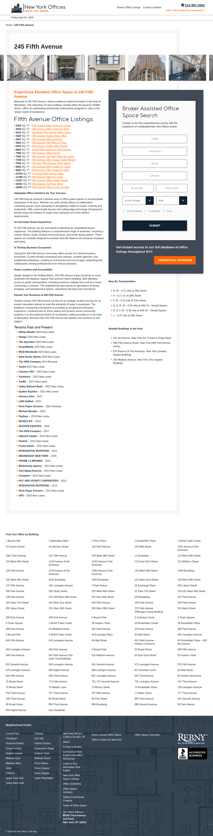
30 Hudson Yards (101, 623)
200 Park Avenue (15, 591)
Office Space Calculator (147, 735)
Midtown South (42, 758)
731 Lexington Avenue (147, 681)
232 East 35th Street (103, 597)
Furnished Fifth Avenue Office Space (51, 132)
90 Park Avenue (186, 704)
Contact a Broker (152, 7)
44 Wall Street (99, 640)
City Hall (39, 738)
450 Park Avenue (58, 649)
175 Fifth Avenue (15, 585)
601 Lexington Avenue (104, 675)
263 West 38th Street (103, 608)
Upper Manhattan (43, 778)
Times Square (41, 768)
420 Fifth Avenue (15, 640)
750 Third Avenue (15, 693)
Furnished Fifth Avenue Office (48, 173)
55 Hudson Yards (187, 655)
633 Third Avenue (144, 675)
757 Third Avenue (58, 693)
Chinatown (11, 738)
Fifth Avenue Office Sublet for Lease (51, 167)
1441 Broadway (57, 579)
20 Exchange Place (145, 585)
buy (169, 211)
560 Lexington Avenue (61, 664)
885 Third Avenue (58, 704)
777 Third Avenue (187, 693)
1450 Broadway (100, 579)
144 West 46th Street (17, 579)
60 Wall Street (185, 670)
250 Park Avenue (187, 602)
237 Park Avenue (187, 597)
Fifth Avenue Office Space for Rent (50, 129)
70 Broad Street (14, 681)
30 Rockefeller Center (146, 623)
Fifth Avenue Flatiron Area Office (49, 136)
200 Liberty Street (187, 585)
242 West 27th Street (17, 602)
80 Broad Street (57, 698)
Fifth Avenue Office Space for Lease (51, 125)
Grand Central (13, 748)
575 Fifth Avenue (187, 664)
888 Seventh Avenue (146, 704)
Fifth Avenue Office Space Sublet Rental (53, 160)
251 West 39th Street (60, 608)
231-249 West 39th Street (62, 597)
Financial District (15, 743)
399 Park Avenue (187, 629)
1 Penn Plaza (99, 541)
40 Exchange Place (102, 634)
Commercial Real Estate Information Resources (73, 755)
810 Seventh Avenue (189, 698)
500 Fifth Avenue (187, 649)
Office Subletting (72, 783)
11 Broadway (142, 555)
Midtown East (13, 758)
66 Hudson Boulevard (189, 675)
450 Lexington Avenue (18, 649)
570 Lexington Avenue (147, 664)
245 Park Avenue (144, 602)
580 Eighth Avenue (59, 670)
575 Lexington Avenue (18, 670)
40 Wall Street (142, 634)
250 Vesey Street (15, 608)
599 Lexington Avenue (104, 670)
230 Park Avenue (15, 597)
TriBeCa (10, 773)
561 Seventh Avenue (103, 664)
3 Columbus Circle (145, 617)
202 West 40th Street (103, 591)
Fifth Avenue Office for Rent (47, 139)
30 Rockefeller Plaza (189, 623)
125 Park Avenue (15, 570)
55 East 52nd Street (145, 655)
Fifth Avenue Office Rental (46, 153)
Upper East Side (15, 778)
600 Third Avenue (58, 675)
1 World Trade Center (189, 541)
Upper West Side (15, 783)
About (66, 742)
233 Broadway (142, 597)
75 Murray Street (101, 687)
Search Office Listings (128, 7)
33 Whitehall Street (59, 629)
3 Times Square (186, 617)
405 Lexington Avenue (190, 634)
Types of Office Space (75, 805)
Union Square (41, 773)
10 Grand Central (15, 546)
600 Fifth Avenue (15, 675)
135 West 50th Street (146, 570)
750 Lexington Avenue (190, 687)
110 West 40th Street (189, 555)
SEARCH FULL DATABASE (175, 258)
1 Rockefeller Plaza (145, 541)
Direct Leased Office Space (106, 735)
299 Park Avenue (58, 617)
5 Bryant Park (99, 649)
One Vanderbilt (57, 710)
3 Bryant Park (99, 617)
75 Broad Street (14, 687)
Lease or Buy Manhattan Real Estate (71, 767)
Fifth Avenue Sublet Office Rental (49, 146)
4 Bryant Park (13, 634)
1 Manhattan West (59, 541)
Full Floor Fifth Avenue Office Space (51, 163)
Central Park (12, 733)
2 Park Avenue (99, 585)
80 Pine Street (99, 698)
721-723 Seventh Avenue (105, 681)
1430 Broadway (186, 570)
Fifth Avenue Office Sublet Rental (49, 180)
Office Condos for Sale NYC (107, 739)
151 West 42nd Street (146, 579)
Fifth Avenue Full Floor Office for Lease (53, 156)
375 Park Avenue (144, 629)
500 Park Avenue (15, 655)
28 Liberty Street (186, 608)
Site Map (33, 831)
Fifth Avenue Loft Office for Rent (49, 143)
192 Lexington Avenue (61, 585)
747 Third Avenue (187, 681)
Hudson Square (14, 753)
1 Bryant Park (13, 541)
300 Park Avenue (15, 629)
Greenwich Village (44, 748)
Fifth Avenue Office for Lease (47, 177)
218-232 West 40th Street (191, 591)
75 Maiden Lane (57, 687)
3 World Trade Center (60, 623)
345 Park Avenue (101, 629)
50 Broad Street (143, 649)
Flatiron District (42, 743)
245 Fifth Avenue (101, 602)
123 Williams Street (188, 561)
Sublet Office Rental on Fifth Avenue (51, 149)
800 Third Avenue (144, 698)
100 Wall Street (143, 546)
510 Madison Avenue (103, 655)
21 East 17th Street (145, 591)
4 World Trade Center (60, 634)
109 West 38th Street (103, 555)
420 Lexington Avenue (61, 640)
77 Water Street (143, 693)
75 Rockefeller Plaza (146, 687)
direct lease (134, 211)
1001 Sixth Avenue (16, 555)
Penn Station (41, 763)
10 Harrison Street (59, 546)
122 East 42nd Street (146, 561)
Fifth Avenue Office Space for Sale (50, 170)
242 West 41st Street (60, 602)
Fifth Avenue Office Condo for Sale (50, 187)
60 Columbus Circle (145, 670)
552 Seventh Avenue (17, 664)
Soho (8, 768)
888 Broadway (99, 704)
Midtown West (13, 763)
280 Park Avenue (15, 617)
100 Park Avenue (101, 546)
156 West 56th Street (189, 579)
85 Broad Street (14, 704)
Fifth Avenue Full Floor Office (47, 184)
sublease (154, 211)
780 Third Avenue (15, 698)
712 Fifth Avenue (58, 681)
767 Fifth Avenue (101, 693)
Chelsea (38, 733)
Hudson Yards (42, 753)
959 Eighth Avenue (16, 710)
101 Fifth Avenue (58, 555)
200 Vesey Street (58, 591)
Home (9, 25)
